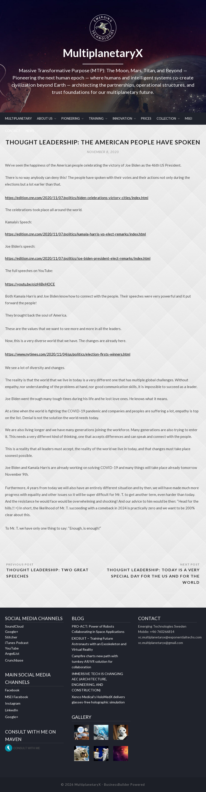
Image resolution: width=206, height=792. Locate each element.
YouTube (12, 648)
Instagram (12, 703)
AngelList (12, 653)
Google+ (11, 632)
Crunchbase (14, 660)
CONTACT (12, 131)
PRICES (146, 118)
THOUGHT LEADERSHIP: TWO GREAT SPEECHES (47, 572)
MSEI (188, 118)
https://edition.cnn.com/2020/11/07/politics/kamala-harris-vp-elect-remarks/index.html (75, 234)
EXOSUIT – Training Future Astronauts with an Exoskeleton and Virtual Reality (99, 643)
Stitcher (11, 637)
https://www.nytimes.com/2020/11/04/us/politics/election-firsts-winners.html (67, 354)
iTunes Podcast (17, 643)
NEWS (30, 131)
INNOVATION (122, 118)
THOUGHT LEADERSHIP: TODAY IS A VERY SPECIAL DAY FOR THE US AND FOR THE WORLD (153, 575)
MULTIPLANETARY (18, 118)
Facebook (12, 690)
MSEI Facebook (16, 697)
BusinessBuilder (116, 784)
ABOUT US (45, 118)
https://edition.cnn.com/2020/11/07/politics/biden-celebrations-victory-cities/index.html (76, 197)
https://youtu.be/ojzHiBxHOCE (30, 284)
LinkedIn (11, 710)
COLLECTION (166, 118)
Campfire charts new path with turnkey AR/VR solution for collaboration (95, 661)
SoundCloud (14, 626)
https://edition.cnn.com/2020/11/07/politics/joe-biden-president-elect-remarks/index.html (77, 258)
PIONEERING (70, 118)
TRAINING (96, 118)
